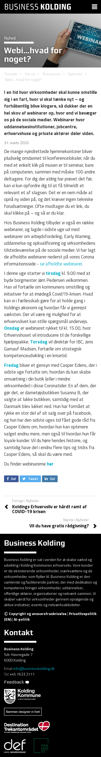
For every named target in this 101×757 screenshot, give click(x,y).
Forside (11, 74)
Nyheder (75, 74)
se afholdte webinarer (61, 263)
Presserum (52, 74)
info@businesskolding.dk (34, 668)
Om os (30, 74)
